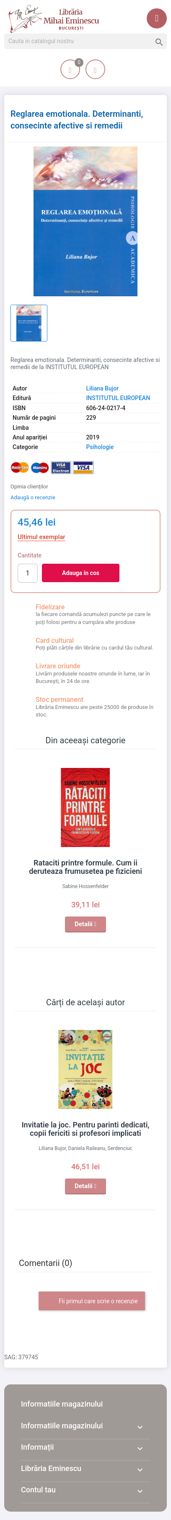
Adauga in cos (80, 573)
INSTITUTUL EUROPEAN (118, 398)
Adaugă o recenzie (32, 497)
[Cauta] (85, 41)
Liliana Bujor (102, 388)
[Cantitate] (28, 573)
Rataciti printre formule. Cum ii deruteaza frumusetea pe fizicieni (85, 867)
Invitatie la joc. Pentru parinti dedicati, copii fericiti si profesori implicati (85, 1128)
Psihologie (100, 447)
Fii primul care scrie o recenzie (91, 1301)
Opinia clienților (29, 486)
